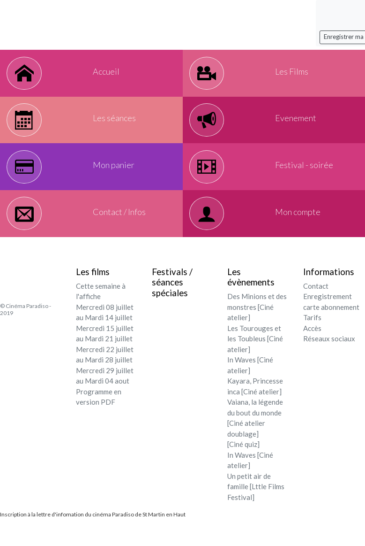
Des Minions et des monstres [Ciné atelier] (257, 318)
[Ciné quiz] (243, 455)
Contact (315, 297)
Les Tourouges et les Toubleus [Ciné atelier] (255, 350)
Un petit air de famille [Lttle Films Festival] (255, 498)
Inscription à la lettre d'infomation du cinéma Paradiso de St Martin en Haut (93, 525)
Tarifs (312, 328)
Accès (312, 339)
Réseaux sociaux (329, 350)
